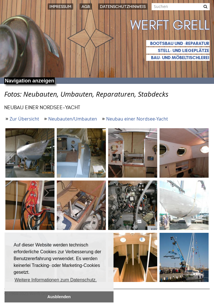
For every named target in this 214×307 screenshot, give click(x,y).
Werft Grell (170, 25)
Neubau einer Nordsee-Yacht (137, 119)
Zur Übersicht (24, 119)
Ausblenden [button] (59, 296)
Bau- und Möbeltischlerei (180, 57)
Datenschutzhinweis (123, 6)
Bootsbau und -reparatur (179, 43)
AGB (85, 6)
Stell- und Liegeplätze (183, 50)
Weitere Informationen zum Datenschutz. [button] (55, 279)
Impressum (60, 6)
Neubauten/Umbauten (72, 119)
